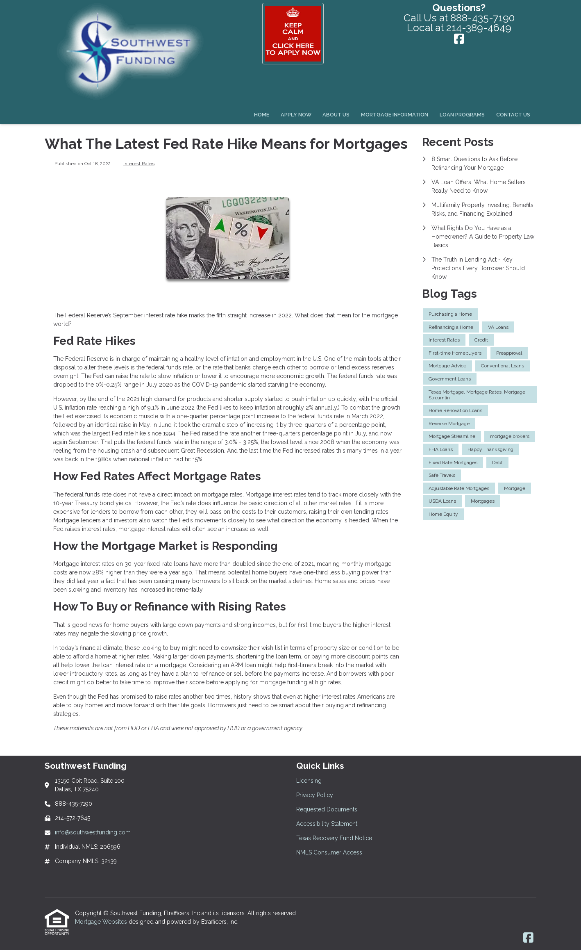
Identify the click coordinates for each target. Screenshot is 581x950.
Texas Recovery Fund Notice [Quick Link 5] (334, 838)
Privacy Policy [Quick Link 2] (314, 795)
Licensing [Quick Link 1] (309, 780)
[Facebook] (459, 39)
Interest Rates (138, 163)
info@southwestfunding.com (93, 832)
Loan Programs (462, 115)
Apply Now (296, 115)
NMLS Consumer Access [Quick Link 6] (329, 852)
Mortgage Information (394, 115)
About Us (336, 115)
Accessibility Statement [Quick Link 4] (326, 823)
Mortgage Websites (102, 921)
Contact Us (513, 115)
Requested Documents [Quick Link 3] (326, 809)
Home (261, 115)
